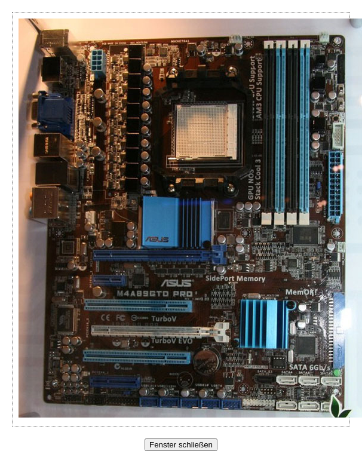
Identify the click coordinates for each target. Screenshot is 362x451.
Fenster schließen (181, 444)
